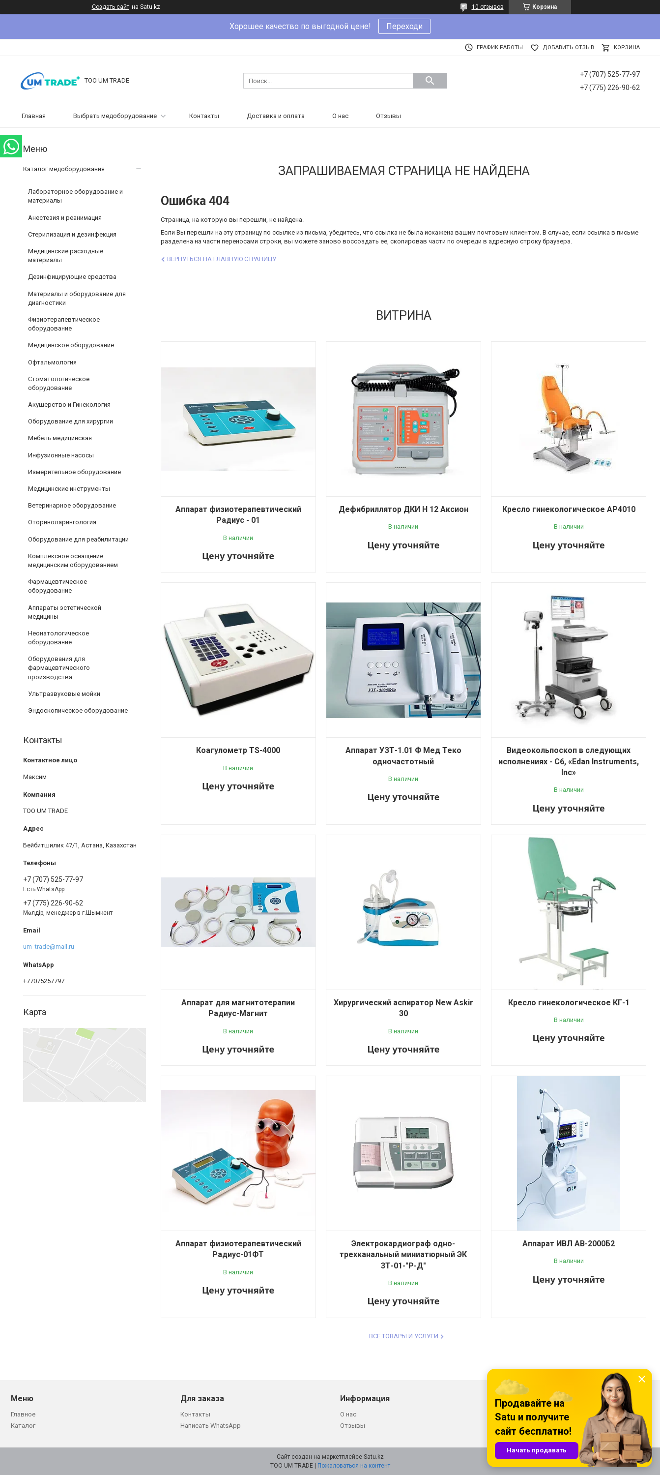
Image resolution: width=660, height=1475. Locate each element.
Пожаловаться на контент (353, 1465)
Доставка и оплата (276, 116)
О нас (340, 116)
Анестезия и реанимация (65, 217)
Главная (34, 116)
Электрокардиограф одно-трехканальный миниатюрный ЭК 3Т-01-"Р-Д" (403, 1254)
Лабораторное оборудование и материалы (75, 196)
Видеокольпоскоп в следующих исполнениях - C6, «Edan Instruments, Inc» (568, 761)
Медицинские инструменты (69, 488)
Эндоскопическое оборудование (78, 710)
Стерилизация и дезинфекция (72, 234)
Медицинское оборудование (71, 345)
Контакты (204, 116)
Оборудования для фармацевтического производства (59, 667)
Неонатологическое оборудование (58, 638)
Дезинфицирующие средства (72, 276)
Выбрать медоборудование (115, 116)
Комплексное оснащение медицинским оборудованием (73, 560)
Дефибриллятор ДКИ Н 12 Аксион (403, 509)
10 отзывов (488, 6)
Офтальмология (52, 362)
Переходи (404, 26)
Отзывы (388, 116)
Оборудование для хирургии (70, 421)
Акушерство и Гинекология (69, 404)
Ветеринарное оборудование (72, 505)
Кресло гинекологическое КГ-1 (569, 1002)
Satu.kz (374, 1456)
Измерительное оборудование (74, 472)
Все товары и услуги (403, 1336)
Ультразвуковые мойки (64, 693)
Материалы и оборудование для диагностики (77, 298)
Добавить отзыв (568, 47)
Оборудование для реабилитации (78, 539)
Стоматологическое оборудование (58, 383)
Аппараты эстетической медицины (64, 612)
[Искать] (430, 81)
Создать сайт (110, 6)
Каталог (23, 1425)
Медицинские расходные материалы (65, 255)
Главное (23, 1414)
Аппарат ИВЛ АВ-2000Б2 (568, 1243)
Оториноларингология (62, 522)
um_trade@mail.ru (48, 946)
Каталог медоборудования (64, 169)
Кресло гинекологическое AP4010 (568, 509)
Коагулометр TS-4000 (238, 750)
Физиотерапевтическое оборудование (64, 324)
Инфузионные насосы (61, 455)
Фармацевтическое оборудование (57, 586)
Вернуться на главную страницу (221, 259)
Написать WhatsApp (210, 1425)
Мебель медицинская (60, 438)
